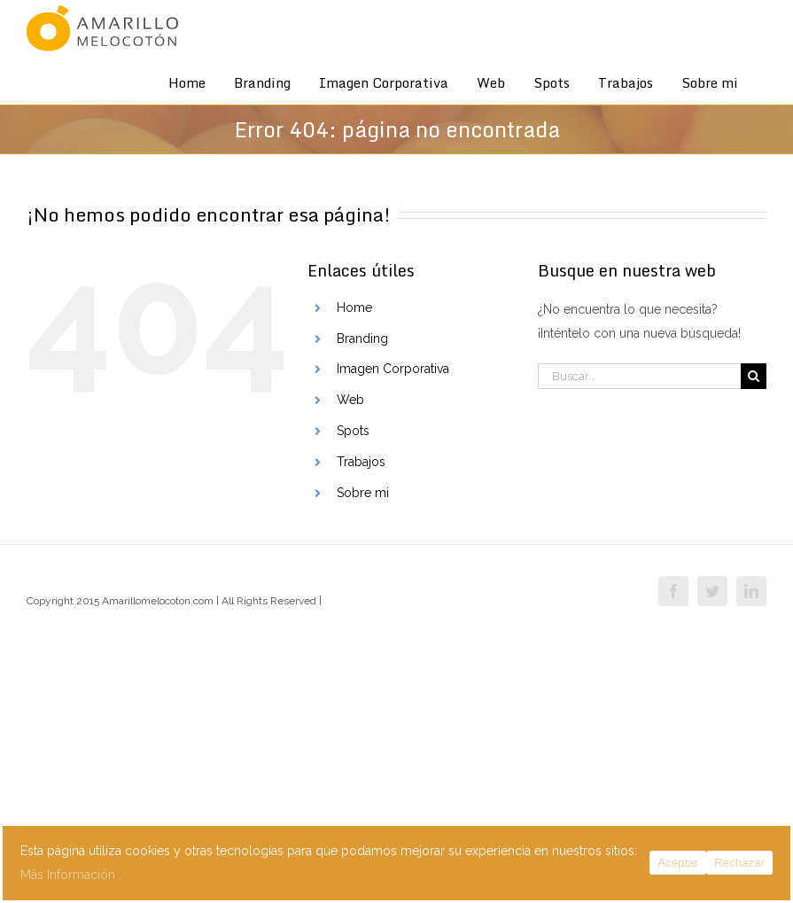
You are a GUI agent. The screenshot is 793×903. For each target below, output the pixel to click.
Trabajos (361, 462)
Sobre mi (363, 493)
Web (350, 400)
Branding (362, 338)
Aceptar (677, 862)
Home (354, 307)
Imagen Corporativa (393, 369)
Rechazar (739, 862)
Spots (353, 431)
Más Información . (70, 875)
